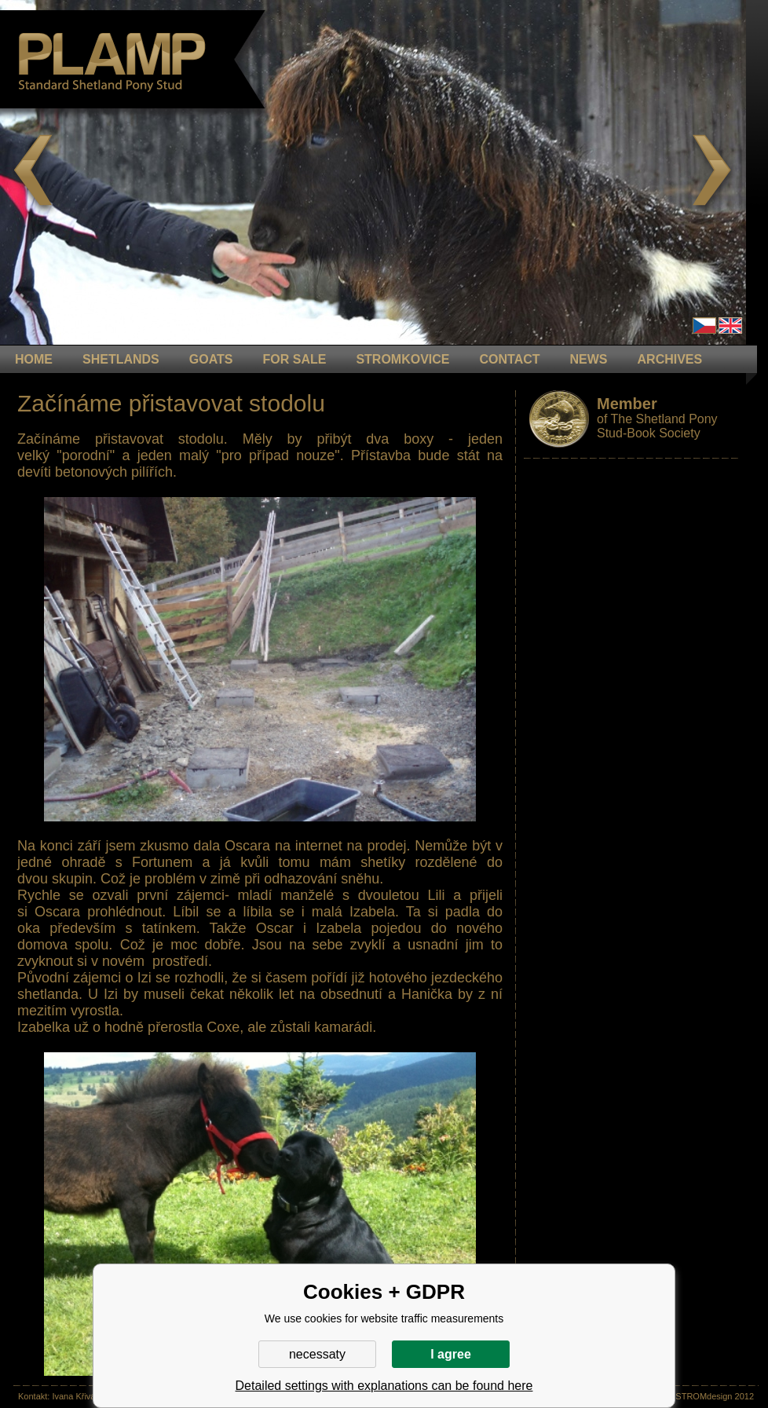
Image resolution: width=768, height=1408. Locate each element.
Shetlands (120, 359)
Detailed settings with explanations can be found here (384, 1385)
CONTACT (510, 359)
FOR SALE (294, 359)
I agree (450, 1354)
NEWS (589, 359)
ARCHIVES (670, 359)
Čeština (704, 325)
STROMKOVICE (402, 359)
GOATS (211, 359)
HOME (34, 359)
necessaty (317, 1354)
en (730, 325)
